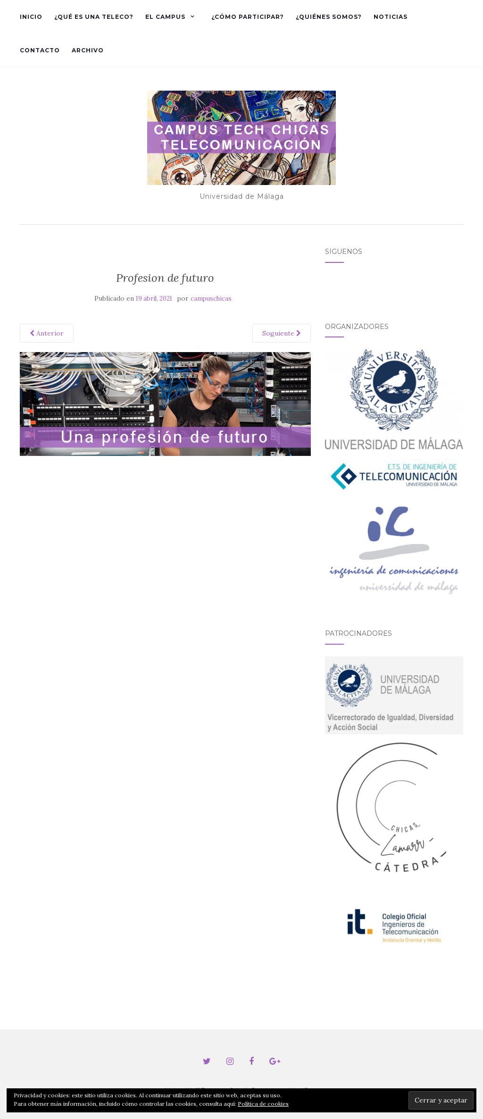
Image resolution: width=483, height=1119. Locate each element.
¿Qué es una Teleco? (93, 16)
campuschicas (211, 298)
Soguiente (281, 333)
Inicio (31, 16)
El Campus (165, 16)
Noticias (391, 16)
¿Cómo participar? (247, 16)
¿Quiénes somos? (329, 16)
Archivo (88, 50)
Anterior (47, 333)
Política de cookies (263, 1103)
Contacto (40, 50)
